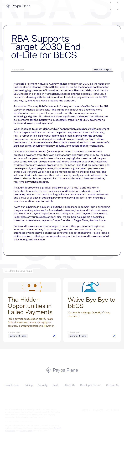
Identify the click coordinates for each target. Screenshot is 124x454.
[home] (18, 6)
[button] (114, 6)
